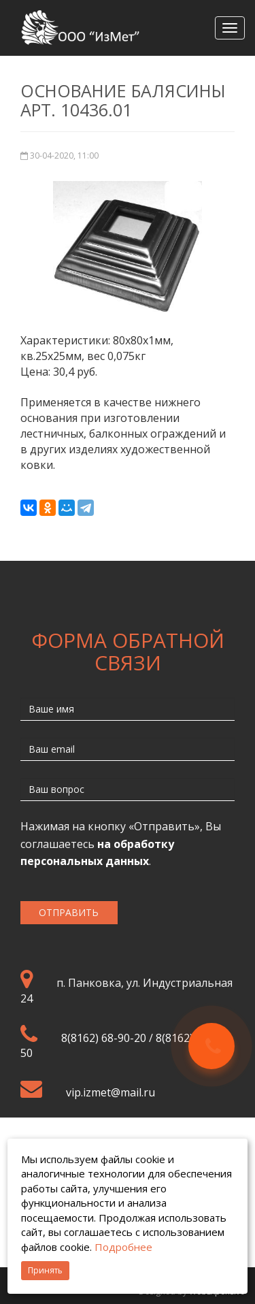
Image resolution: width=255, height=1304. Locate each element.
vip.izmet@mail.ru (110, 1092)
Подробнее (123, 1247)
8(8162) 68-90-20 (103, 1037)
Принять (45, 1270)
